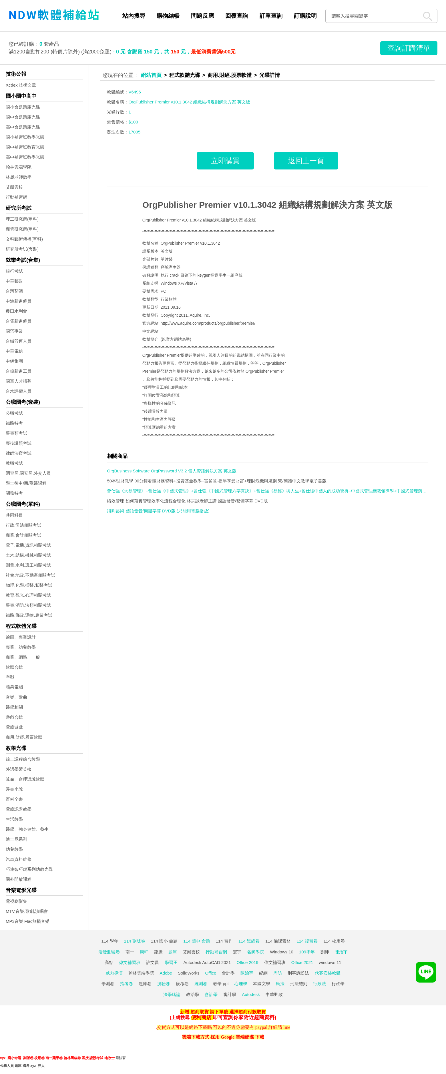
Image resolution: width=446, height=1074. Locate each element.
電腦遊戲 (14, 727)
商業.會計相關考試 (23, 535)
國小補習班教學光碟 (25, 137)
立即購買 (225, 161)
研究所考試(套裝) (22, 249)
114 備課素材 (278, 941)
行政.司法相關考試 (23, 525)
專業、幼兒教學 (21, 647)
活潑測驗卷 (109, 951)
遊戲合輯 (14, 717)
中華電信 (14, 351)
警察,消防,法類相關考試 (28, 605)
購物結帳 (168, 16)
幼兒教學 (14, 849)
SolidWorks (189, 973)
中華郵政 (14, 281)
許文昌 (152, 962)
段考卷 (182, 983)
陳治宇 (341, 951)
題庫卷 (145, 983)
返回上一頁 (306, 161)
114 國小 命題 (164, 941)
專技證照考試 (18, 443)
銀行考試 (14, 271)
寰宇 (237, 951)
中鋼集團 (14, 361)
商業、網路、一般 (23, 657)
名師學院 (255, 951)
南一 (130, 951)
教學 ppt (221, 983)
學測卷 (107, 983)
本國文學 (261, 983)
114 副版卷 (134, 941)
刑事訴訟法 (298, 973)
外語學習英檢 (18, 769)
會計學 (228, 973)
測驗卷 (163, 983)
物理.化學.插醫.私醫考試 (29, 585)
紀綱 (263, 973)
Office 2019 (247, 962)
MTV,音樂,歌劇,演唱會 (27, 911)
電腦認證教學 (18, 809)
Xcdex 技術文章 (21, 85)
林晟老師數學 (18, 177)
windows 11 (330, 962)
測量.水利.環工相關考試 (28, 565)
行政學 (338, 983)
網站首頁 (151, 75)
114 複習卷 (307, 941)
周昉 (277, 973)
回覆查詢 (236, 16)
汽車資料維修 (18, 859)
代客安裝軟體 (328, 973)
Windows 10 (281, 951)
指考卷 (126, 983)
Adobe (166, 973)
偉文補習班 (129, 962)
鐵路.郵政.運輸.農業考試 (29, 615)
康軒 (144, 951)
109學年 (307, 951)
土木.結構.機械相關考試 (28, 555)
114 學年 (109, 941)
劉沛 (324, 951)
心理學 (240, 983)
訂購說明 (305, 16)
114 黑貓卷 (249, 941)
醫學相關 (14, 707)
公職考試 (14, 413)
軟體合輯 (14, 667)
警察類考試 (16, 433)
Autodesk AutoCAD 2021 (207, 962)
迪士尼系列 (16, 839)
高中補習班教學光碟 (25, 157)
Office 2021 (302, 962)
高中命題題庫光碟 (23, 127)
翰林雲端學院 (18, 167)
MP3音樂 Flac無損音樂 (27, 921)
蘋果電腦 (14, 687)
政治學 (192, 994)
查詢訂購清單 (408, 48)
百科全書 (14, 799)
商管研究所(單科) (22, 229)
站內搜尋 (133, 16)
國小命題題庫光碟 (23, 107)
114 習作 (224, 941)
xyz (2, 1058)
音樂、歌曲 (16, 697)
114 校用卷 (334, 941)
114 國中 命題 (196, 941)
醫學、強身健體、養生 (27, 829)
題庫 (172, 951)
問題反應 (202, 16)
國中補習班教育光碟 (25, 147)
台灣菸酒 (14, 291)
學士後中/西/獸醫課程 (26, 483)
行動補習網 (16, 197)
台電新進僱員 (18, 321)
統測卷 (200, 983)
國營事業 (14, 331)
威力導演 (114, 973)
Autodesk (251, 994)
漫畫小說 (14, 789)
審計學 (229, 994)
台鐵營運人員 (18, 341)
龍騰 (158, 951)
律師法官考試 (18, 453)
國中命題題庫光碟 (23, 117)
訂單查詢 (271, 16)
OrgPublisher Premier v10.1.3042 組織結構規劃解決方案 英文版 (267, 204)
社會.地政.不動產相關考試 (30, 575)
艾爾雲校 (14, 187)
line (286, 1027)
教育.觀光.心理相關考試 (28, 595)
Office (210, 973)
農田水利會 (16, 311)
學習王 (171, 962)
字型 (10, 677)
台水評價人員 (18, 391)
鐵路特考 (14, 423)
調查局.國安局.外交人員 (28, 473)
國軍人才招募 (18, 381)
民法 (280, 983)
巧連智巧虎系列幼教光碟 (29, 869)
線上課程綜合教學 (23, 759)
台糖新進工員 (18, 371)
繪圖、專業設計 (21, 637)
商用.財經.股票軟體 (24, 737)
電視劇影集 (16, 901)
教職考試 (14, 463)
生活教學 (14, 819)
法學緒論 (171, 994)
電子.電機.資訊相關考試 (28, 545)
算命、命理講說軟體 (25, 779)
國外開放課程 (18, 879)
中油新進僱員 (18, 301)
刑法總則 (298, 983)
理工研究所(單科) (22, 219)
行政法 (319, 983)
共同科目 (14, 515)
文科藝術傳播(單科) (24, 239)
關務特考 (14, 493)
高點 (109, 962)
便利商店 (201, 1017)
